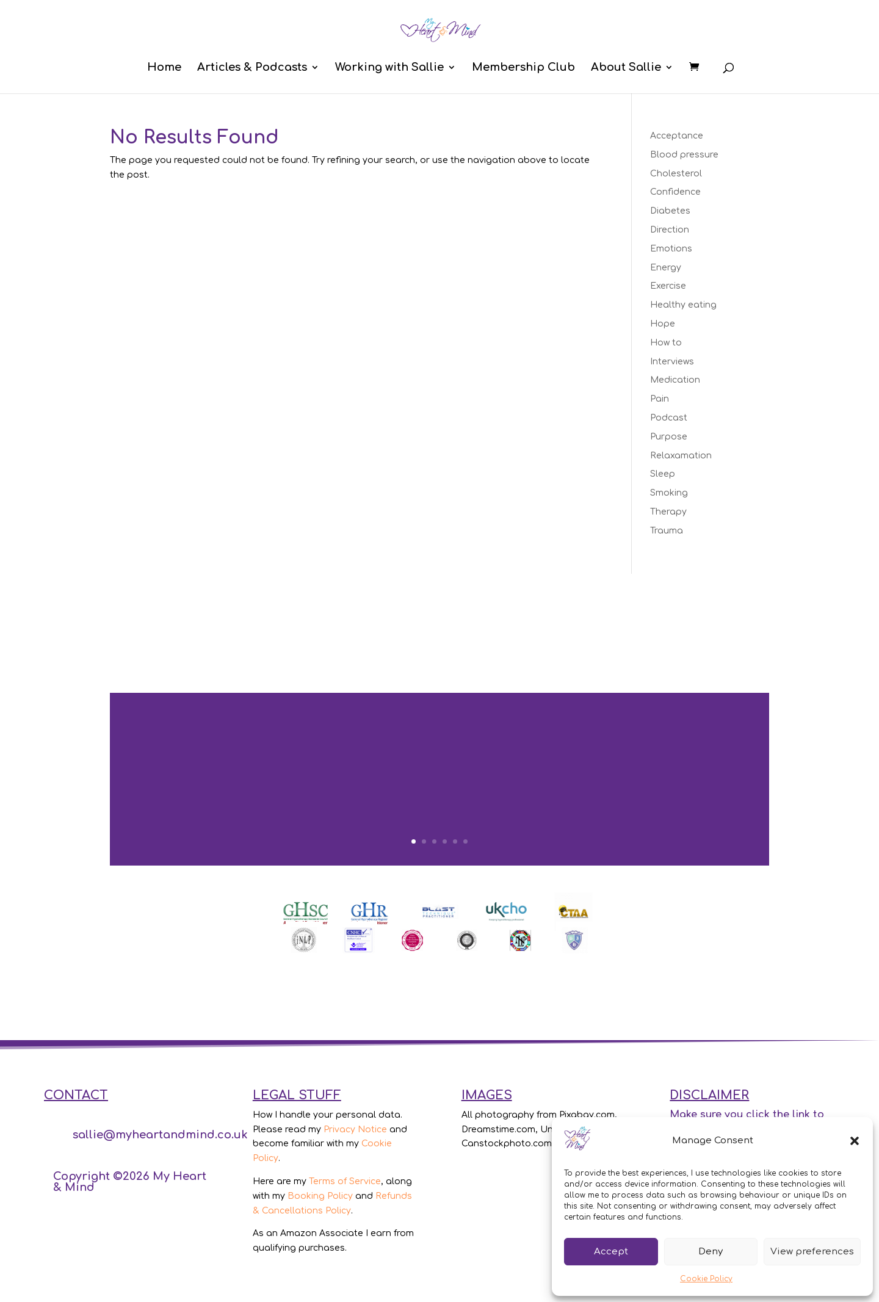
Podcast (668, 417)
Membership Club (523, 68)
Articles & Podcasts (252, 68)
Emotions (671, 248)
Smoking (669, 492)
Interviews (672, 361)
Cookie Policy (706, 1279)
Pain (659, 398)
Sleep (662, 474)
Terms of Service (345, 1181)
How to (666, 342)
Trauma (666, 530)
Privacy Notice (355, 1129)
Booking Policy (320, 1196)
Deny (710, 1251)
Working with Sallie (389, 68)
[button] (854, 1141)
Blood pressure (684, 154)
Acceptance (676, 135)
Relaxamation (681, 455)
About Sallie (626, 68)
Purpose (668, 436)
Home (164, 68)
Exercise (668, 286)
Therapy (668, 511)
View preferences (812, 1251)
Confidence (675, 192)
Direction (669, 229)
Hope (662, 323)
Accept (611, 1251)
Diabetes (670, 210)
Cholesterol (676, 173)
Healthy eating (683, 304)
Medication (675, 380)
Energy (665, 267)
